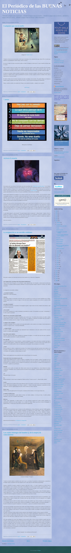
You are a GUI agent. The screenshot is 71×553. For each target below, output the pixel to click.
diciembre (58, 222)
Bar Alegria (56, 291)
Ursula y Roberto (57, 441)
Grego (55, 396)
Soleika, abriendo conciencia (59, 338)
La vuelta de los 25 (57, 416)
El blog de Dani (57, 296)
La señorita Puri (57, 414)
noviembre (59, 224)
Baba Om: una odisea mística (38, 186)
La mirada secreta (57, 320)
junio (58, 258)
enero (58, 268)
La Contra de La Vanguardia (20, 420)
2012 (57, 272)
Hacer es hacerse (57, 313)
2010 (57, 276)
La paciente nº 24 (57, 412)
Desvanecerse (56, 377)
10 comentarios (23, 224)
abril (58, 262)
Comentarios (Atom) (11, 543)
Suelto (55, 437)
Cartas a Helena (57, 363)
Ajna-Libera (56, 287)
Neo (55, 426)
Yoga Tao (56, 347)
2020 (57, 211)
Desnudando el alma (58, 375)
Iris (54, 400)
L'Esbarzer (56, 403)
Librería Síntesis (34, 190)
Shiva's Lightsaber (57, 334)
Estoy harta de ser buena (58, 393)
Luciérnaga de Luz (57, 421)
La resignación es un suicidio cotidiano (17, 232)
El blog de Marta (57, 300)
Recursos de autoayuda (58, 430)
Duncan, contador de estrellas (59, 379)
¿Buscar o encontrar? (60, 248)
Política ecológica (57, 333)
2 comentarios (23, 424)
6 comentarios (23, 150)
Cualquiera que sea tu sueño (13, 26)
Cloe (55, 366)
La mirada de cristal (57, 410)
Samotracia (56, 433)
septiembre (59, 252)
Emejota (55, 389)
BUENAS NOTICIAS (59, 86)
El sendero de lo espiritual (59, 384)
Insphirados (56, 317)
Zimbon (55, 442)
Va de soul (56, 343)
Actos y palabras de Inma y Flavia (60, 286)
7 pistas (6, 99)
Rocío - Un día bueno (58, 432)
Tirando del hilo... (57, 342)
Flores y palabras (57, 311)
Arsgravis (56, 289)
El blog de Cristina (57, 294)
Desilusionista (56, 373)
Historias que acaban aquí (58, 62)
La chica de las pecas (58, 407)
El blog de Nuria (57, 302)
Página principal (57, 59)
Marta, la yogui (57, 327)
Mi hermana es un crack (58, 331)
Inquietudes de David (58, 315)
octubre (58, 250)
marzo (58, 264)
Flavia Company (57, 310)
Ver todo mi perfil (57, 92)
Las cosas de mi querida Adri (59, 324)
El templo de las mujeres (58, 386)
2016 (57, 216)
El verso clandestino (57, 387)
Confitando (56, 293)
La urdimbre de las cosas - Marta (60, 322)
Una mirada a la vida (58, 439)
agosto (58, 254)
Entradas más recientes (8, 541)
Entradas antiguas (47, 541)
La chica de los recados (58, 409)
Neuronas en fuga (57, 428)
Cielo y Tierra (56, 364)
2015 (57, 218)
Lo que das (58, 237)
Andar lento (56, 354)
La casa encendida (57, 405)
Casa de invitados (59, 241)
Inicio (28, 541)
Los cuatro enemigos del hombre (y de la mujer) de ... (62, 235)
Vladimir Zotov (29, 54)
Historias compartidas (58, 398)
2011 (57, 274)
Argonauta (56, 356)
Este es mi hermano (57, 308)
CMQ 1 (55, 359)
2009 (57, 278)
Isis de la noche (57, 402)
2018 (57, 213)
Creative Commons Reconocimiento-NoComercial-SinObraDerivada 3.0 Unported (61, 52)
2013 (57, 270)
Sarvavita (56, 435)
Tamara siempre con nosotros (59, 340)
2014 (57, 220)
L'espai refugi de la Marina (59, 319)
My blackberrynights (58, 425)
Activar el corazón (10, 158)
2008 (57, 280)
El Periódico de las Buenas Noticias (60, 47)
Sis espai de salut (57, 336)
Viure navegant (57, 345)
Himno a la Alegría (59, 239)
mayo (58, 260)
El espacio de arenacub (58, 382)
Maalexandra (56, 423)
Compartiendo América (58, 370)
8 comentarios (23, 91)
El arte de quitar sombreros (59, 380)
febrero (58, 266)
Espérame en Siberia (58, 391)
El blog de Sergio (57, 303)
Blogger (39, 550)
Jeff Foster (27, 87)
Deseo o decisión (59, 243)
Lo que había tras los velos (59, 60)
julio (58, 256)
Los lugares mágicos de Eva (59, 326)
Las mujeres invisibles (58, 418)
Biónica (55, 357)
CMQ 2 (55, 361)
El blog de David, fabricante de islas (60, 298)
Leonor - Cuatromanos (58, 419)
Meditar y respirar (57, 329)
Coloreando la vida (57, 368)
